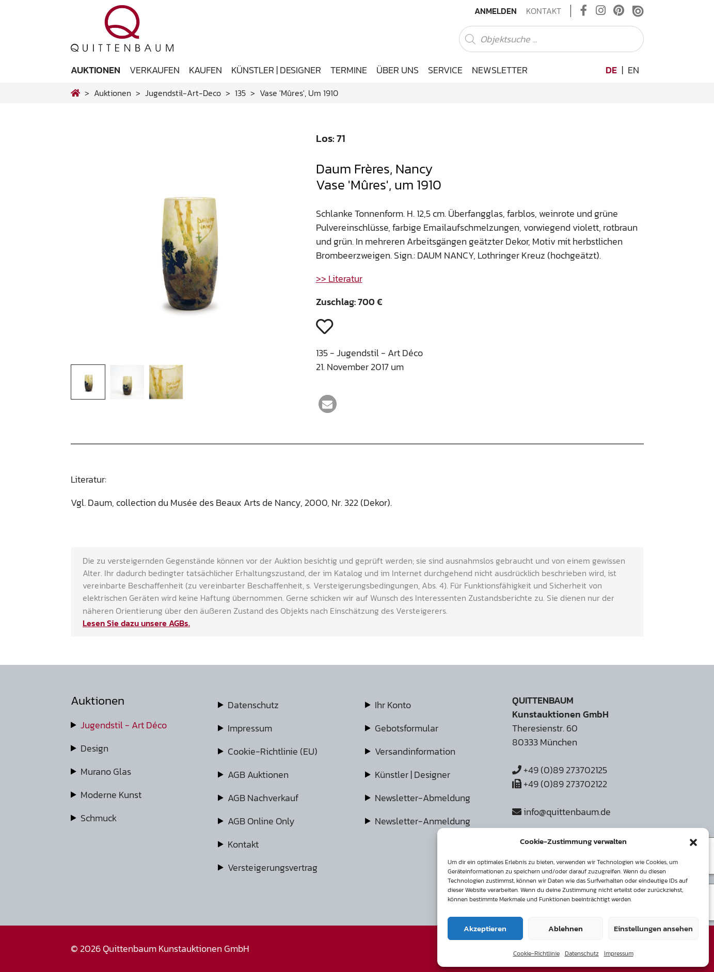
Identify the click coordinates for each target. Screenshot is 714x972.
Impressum (618, 953)
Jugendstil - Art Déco (124, 725)
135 (240, 93)
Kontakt (543, 11)
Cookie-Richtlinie (536, 953)
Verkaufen (155, 70)
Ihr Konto (393, 705)
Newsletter (500, 70)
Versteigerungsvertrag (273, 867)
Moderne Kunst (111, 795)
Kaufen (205, 70)
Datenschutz (582, 953)
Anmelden (495, 11)
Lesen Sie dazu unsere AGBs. (136, 623)
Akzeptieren (485, 928)
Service (445, 70)
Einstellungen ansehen (653, 928)
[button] (693, 841)
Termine (348, 70)
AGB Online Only (261, 821)
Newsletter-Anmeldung (422, 821)
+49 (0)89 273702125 (559, 770)
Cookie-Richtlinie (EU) (273, 751)
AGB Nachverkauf (263, 798)
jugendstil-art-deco (183, 93)
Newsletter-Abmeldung (422, 798)
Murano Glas (106, 771)
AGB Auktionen (258, 775)
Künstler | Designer (276, 70)
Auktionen (95, 70)
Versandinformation (415, 751)
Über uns (397, 70)
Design (94, 748)
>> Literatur (339, 278)
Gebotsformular (406, 728)
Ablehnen (565, 928)
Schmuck (99, 818)
